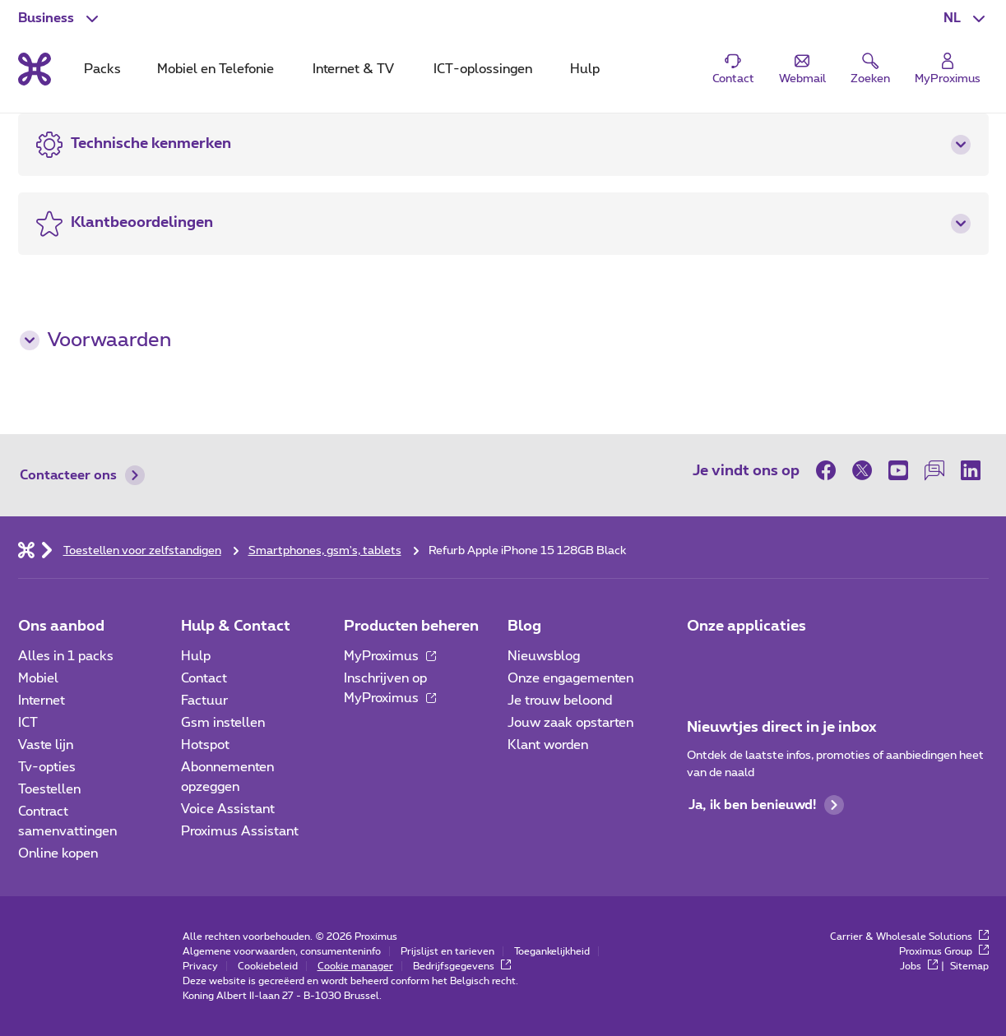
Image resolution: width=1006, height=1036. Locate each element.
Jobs (919, 966)
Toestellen (49, 789)
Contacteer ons (82, 475)
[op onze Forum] (934, 470)
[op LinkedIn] (971, 470)
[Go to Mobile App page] (748, 661)
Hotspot (205, 745)
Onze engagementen (570, 678)
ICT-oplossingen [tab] (482, 69)
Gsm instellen (223, 722)
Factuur (204, 700)
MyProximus (390, 656)
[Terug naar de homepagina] (34, 69)
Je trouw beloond (560, 700)
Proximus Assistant (240, 831)
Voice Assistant (228, 809)
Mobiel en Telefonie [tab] (215, 69)
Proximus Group (944, 951)
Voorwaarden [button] (95, 340)
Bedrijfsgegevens (462, 966)
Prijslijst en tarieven (447, 951)
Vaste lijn (45, 745)
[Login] (947, 69)
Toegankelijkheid (552, 951)
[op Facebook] (830, 470)
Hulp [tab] (585, 69)
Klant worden (548, 745)
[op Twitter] (862, 470)
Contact (204, 678)
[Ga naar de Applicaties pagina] (701, 661)
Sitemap (969, 966)
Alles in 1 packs (66, 656)
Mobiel (38, 678)
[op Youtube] (898, 470)
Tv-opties (47, 767)
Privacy (200, 966)
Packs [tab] (102, 69)
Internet (41, 700)
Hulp (196, 656)
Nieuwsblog (544, 656)
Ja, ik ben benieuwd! (766, 805)
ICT (28, 722)
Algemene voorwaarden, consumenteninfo (282, 951)
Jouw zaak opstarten (570, 722)
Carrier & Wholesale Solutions (909, 936)
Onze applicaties (746, 626)
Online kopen (58, 853)
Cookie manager (355, 966)
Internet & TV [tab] (353, 69)
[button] (966, 18)
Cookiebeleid (268, 966)
